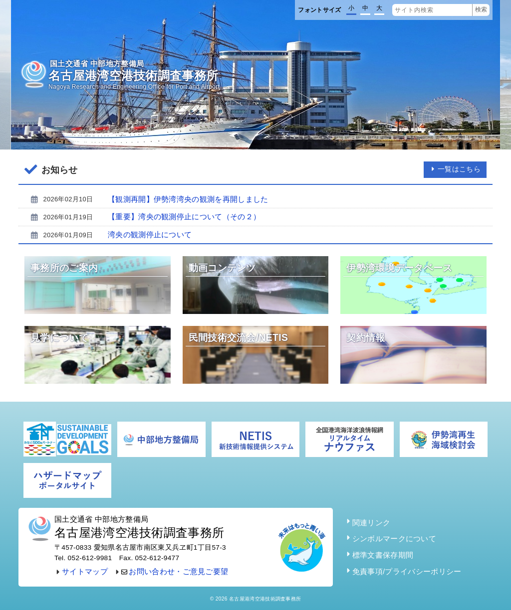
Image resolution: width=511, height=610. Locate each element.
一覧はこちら (455, 169)
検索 (481, 9)
